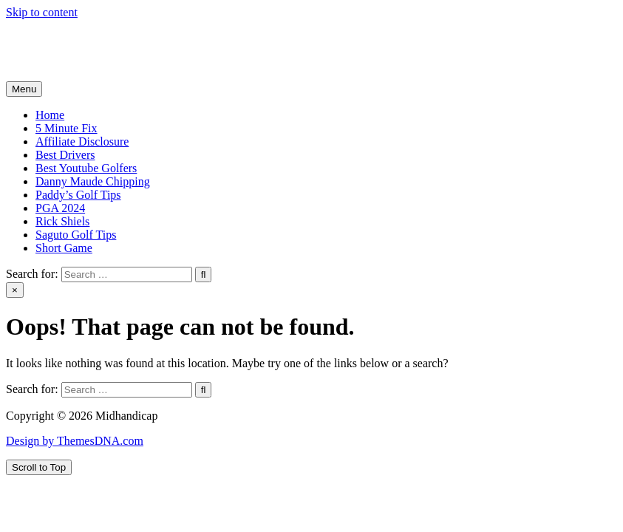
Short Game (63, 248)
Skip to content (42, 12)
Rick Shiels (62, 221)
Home (49, 115)
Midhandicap (37, 37)
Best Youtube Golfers (86, 168)
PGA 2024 (60, 208)
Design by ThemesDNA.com (74, 440)
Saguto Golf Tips (75, 234)
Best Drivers (65, 155)
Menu (24, 89)
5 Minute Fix (66, 128)
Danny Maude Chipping (92, 181)
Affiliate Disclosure (82, 141)
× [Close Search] (15, 290)
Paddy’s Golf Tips (78, 194)
